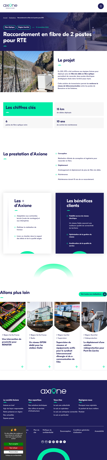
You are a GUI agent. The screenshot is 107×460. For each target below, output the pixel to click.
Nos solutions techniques (37, 405)
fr (42, 442)
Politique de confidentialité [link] (13, 455)
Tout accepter (13, 444)
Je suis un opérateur (61, 408)
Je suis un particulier (61, 415)
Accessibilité (99, 431)
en (46, 442)
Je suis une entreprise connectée (66, 412)
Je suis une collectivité (62, 405)
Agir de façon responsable (13, 408)
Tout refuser (13, 448)
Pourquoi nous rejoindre (88, 405)
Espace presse (8, 418)
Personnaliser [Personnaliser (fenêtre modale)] (13, 452)
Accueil (5, 17)
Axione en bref (8, 405)
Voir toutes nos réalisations (91, 294)
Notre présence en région (12, 412)
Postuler (82, 412)
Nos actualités (8, 415)
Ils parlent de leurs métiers (88, 408)
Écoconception (65, 431)
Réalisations (12, 17)
